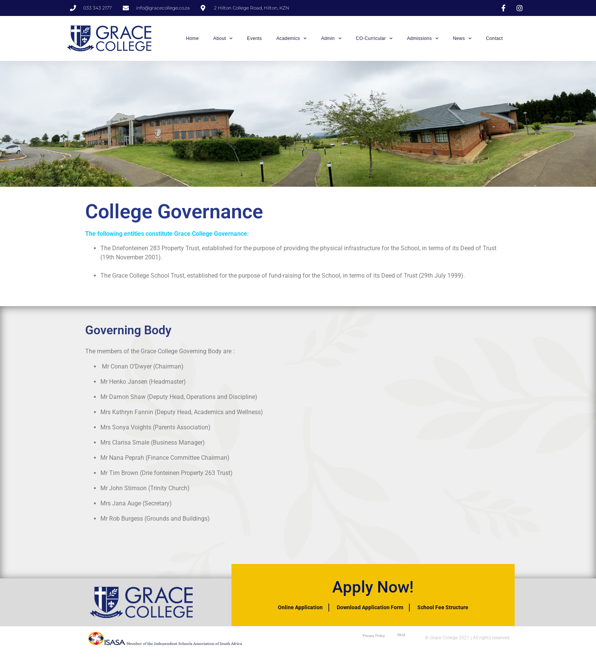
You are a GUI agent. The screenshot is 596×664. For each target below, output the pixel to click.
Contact (494, 38)
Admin (331, 38)
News (462, 38)
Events (254, 38)
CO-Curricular (374, 38)
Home (192, 38)
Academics (291, 38)
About (223, 38)
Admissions (423, 38)
